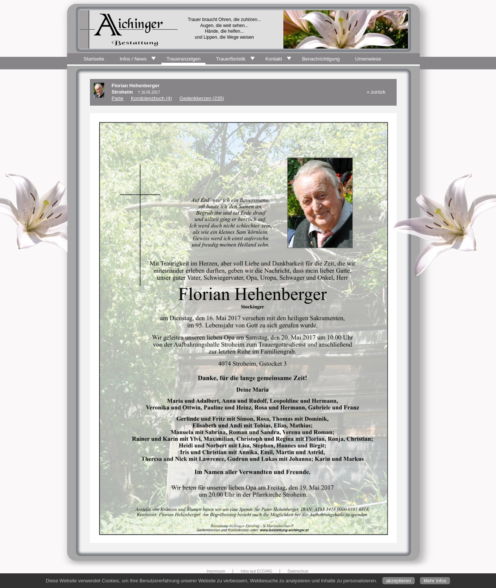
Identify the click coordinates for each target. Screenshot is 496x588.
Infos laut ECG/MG (256, 571)
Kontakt (273, 59)
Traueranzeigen (183, 59)
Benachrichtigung (320, 59)
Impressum (216, 571)
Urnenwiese (368, 59)
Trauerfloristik (230, 59)
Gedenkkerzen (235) (202, 98)
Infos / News (133, 59)
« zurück (376, 92)
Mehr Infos (435, 580)
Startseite (94, 59)
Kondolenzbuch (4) (151, 98)
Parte (117, 98)
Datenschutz (298, 571)
